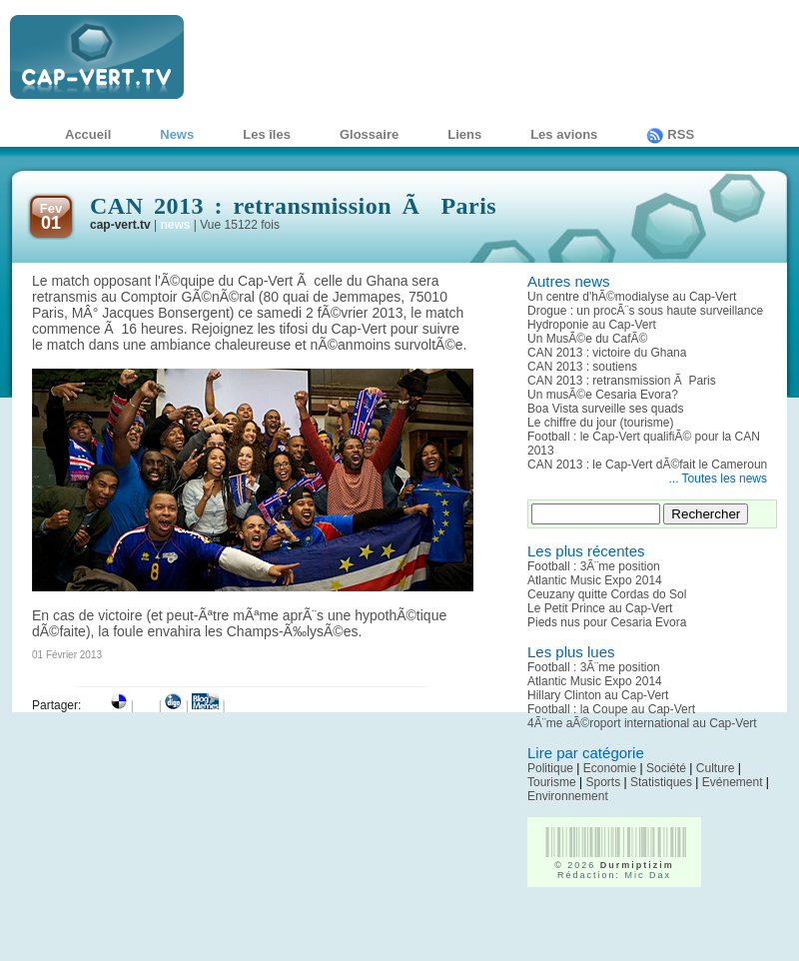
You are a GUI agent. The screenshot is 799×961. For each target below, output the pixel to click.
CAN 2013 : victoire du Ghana (606, 353)
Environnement (567, 796)
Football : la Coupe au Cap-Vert (611, 709)
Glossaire (369, 134)
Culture (715, 768)
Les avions (563, 134)
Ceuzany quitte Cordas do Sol (606, 594)
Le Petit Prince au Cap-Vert (599, 608)
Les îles (267, 134)
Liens (464, 134)
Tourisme (551, 782)
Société (666, 768)
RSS (670, 134)
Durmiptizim (637, 865)
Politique (550, 768)
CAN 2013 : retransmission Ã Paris (621, 381)
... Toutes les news (718, 478)
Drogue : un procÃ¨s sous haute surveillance (645, 311)
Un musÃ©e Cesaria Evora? (602, 395)
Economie (609, 768)
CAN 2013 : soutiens (582, 367)
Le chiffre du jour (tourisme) (600, 423)
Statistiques (661, 782)
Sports (602, 782)
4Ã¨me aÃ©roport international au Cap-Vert (642, 723)
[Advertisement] (644, 931)
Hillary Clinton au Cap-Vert (597, 695)
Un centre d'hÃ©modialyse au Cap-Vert (631, 297)
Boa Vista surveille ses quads (605, 409)
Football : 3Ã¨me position (593, 566)
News (177, 134)
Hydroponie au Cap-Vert (591, 325)
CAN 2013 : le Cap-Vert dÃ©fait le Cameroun (647, 465)
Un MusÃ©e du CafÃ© (587, 339)
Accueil (88, 134)
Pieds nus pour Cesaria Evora (606, 622)
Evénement (732, 782)
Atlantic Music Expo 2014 (594, 580)
